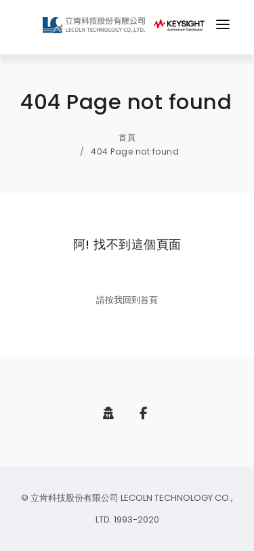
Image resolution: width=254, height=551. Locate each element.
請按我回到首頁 (127, 299)
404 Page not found (135, 151)
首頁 (127, 137)
